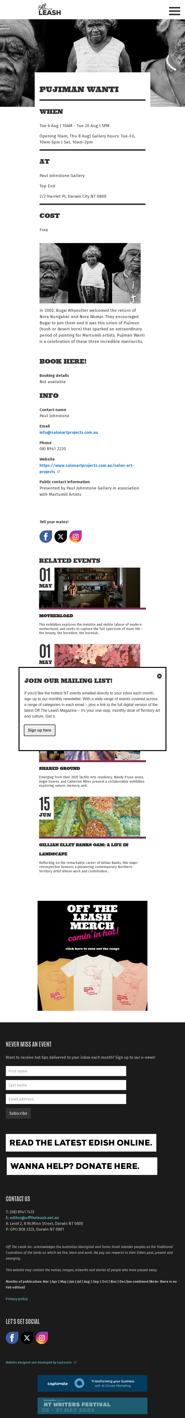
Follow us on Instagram (42, 1338)
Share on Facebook (46, 536)
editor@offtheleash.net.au (34, 1217)
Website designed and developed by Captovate (41, 1362)
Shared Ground (59, 768)
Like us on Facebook (12, 1338)
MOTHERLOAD (56, 615)
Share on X (60, 536)
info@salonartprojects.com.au (69, 432)
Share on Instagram (75, 536)
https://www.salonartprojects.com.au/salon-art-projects (87, 468)
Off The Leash (49, 9)
